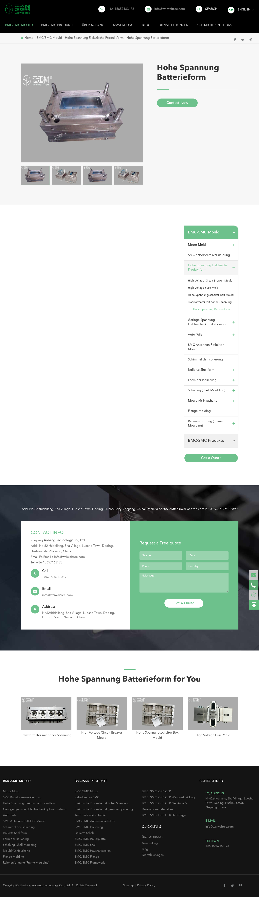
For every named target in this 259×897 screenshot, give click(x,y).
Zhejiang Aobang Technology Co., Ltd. (45, 885)
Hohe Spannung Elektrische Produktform (212, 267)
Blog (146, 22)
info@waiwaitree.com (169, 9)
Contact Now (177, 103)
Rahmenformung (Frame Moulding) (212, 423)
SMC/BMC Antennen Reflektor (95, 821)
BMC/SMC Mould (19, 22)
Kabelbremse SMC (87, 797)
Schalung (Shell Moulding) (212, 391)
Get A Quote (184, 603)
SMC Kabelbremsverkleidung (209, 255)
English (244, 9)
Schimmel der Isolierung (205, 359)
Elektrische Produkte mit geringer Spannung (104, 809)
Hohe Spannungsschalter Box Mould (211, 295)
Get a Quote (211, 458)
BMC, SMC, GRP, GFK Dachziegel (164, 815)
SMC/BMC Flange (87, 856)
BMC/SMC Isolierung (89, 827)
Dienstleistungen (173, 22)
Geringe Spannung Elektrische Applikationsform (212, 322)
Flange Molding (199, 411)
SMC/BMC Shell (85, 845)
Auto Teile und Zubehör (90, 815)
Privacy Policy (146, 885)
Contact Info (47, 533)
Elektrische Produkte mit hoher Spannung (102, 803)
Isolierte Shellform (212, 370)
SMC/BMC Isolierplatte (90, 839)
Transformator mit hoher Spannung (210, 302)
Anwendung (123, 22)
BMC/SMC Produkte (57, 22)
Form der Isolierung (212, 380)
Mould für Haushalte (212, 401)
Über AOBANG (93, 22)
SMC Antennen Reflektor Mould (206, 347)
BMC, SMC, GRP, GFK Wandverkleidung (168, 797)
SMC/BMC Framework (90, 862)
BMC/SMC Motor (86, 791)
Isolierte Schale (85, 833)
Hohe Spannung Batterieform (211, 309)
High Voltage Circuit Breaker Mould (210, 280)
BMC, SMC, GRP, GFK (156, 791)
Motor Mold (212, 245)
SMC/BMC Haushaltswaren (93, 851)
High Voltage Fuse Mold (203, 287)
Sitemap (128, 885)
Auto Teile (212, 335)
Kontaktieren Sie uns (214, 22)
